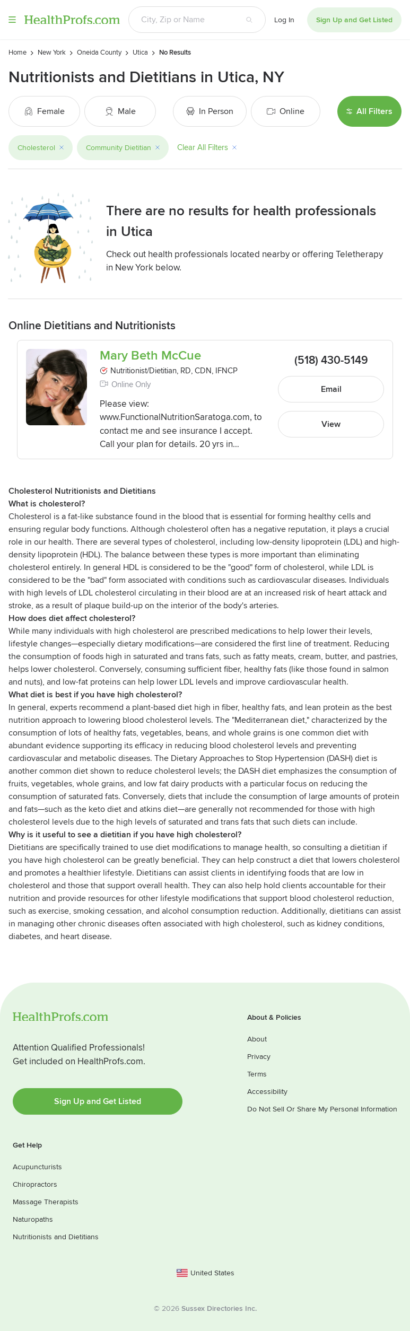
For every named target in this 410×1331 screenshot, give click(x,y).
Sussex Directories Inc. (219, 1308)
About (257, 1039)
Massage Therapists (45, 1201)
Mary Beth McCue (150, 356)
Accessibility (267, 1091)
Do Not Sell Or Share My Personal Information (322, 1109)
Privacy (259, 1056)
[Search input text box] (181, 19)
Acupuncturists (37, 1166)
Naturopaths (33, 1219)
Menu (12, 19)
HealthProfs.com (72, 19)
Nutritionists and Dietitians (56, 1236)
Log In (284, 19)
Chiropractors (35, 1184)
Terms (257, 1074)
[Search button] (249, 19)
